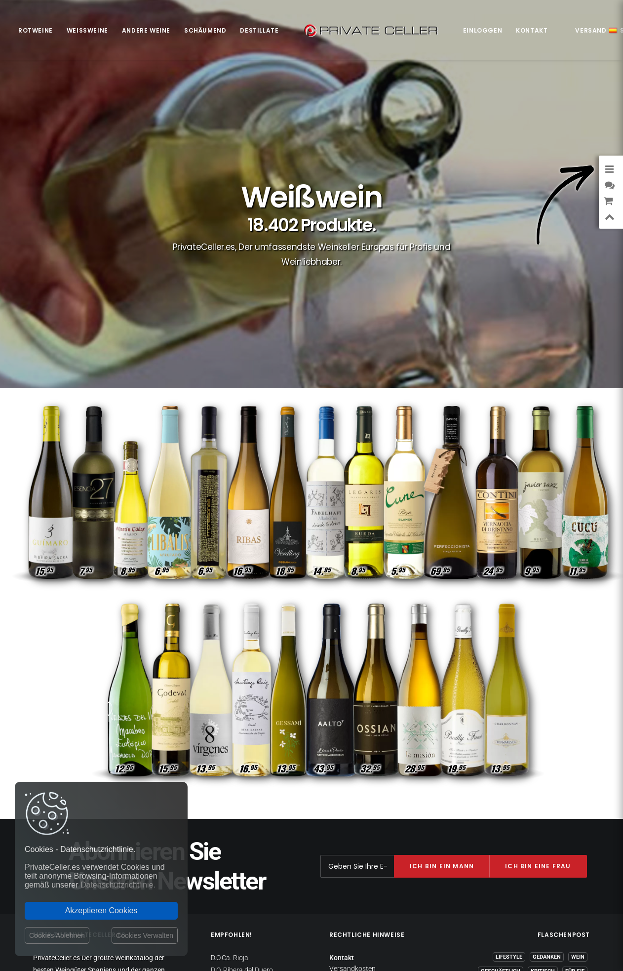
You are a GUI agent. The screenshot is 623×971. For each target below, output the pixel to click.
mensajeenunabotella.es (553, 886)
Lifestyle (509, 790)
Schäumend (205, 30)
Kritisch (543, 805)
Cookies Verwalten (144, 935)
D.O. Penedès (230, 840)
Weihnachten (541, 819)
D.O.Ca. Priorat (232, 816)
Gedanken (547, 790)
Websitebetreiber (355, 830)
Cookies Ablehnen (57, 935)
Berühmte (570, 862)
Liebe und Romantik (506, 848)
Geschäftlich (500, 805)
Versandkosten (352, 802)
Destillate (259, 30)
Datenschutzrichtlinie (361, 811)
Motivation (494, 819)
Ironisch (571, 833)
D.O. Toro (224, 852)
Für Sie (574, 805)
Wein (577, 790)
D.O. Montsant (232, 828)
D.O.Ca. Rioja (229, 791)
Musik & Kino (531, 833)
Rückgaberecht (352, 821)
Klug (577, 819)
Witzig (493, 833)
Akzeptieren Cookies (101, 910)
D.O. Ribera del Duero (242, 804)
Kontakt (531, 30)
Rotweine (35, 30)
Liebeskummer (564, 848)
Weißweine (87, 30)
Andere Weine (146, 30)
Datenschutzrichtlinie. (118, 885)
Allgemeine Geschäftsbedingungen (366, 847)
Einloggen (482, 30)
